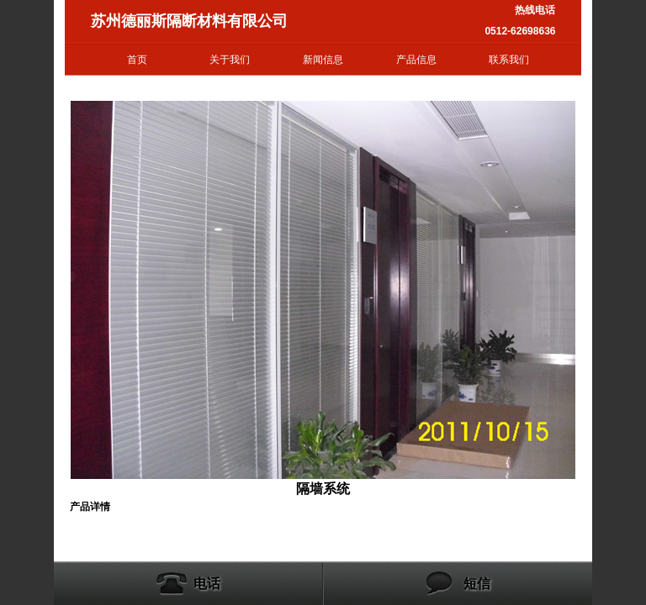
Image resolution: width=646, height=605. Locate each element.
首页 (137, 60)
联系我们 (509, 60)
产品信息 (416, 60)
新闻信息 (323, 60)
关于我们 (229, 60)
